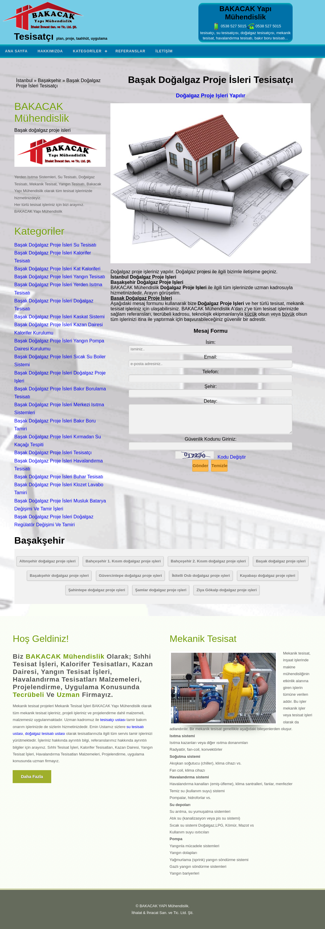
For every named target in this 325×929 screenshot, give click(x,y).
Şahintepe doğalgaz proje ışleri (96, 590)
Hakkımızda (50, 51)
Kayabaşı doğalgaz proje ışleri (267, 575)
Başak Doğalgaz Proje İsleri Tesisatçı (53, 452)
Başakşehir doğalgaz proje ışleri (59, 575)
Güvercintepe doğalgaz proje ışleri (130, 575)
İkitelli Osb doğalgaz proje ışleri (201, 575)
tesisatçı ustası (112, 719)
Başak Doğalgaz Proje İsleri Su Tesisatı (55, 244)
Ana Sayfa (16, 51)
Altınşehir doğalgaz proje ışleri (47, 561)
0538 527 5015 (229, 26)
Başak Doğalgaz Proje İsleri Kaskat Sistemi (59, 316)
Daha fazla (32, 776)
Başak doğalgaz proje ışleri (281, 561)
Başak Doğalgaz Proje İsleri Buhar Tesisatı (58, 476)
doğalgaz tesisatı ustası (45, 733)
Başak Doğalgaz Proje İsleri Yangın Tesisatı (59, 276)
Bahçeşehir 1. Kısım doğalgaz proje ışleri (123, 561)
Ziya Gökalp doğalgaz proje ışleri (226, 590)
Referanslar (130, 51)
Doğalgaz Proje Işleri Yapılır (211, 96)
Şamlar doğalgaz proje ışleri (160, 590)
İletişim (164, 51)
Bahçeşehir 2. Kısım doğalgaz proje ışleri (208, 561)
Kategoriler (87, 51)
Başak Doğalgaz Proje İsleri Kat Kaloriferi (57, 268)
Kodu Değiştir (232, 456)
